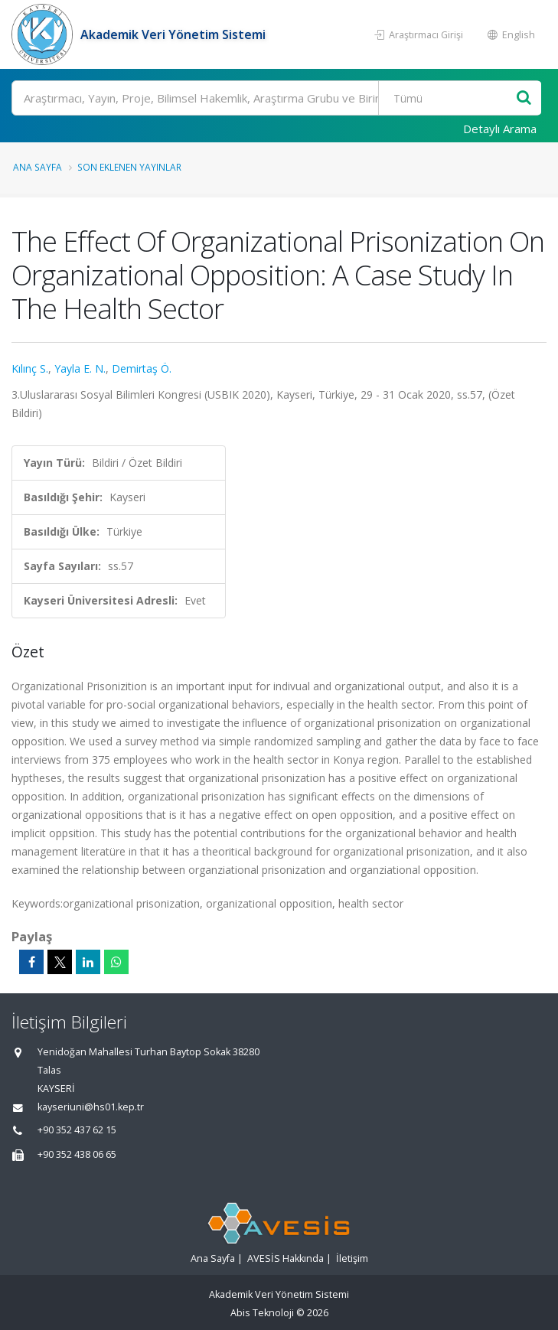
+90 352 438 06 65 (77, 1154)
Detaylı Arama (500, 128)
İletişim (352, 1258)
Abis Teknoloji (262, 1312)
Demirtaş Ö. (141, 368)
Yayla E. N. (80, 368)
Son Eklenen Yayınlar (129, 167)
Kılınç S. (29, 368)
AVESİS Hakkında (285, 1258)
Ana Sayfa (37, 167)
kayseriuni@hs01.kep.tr (91, 1106)
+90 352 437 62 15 (77, 1129)
